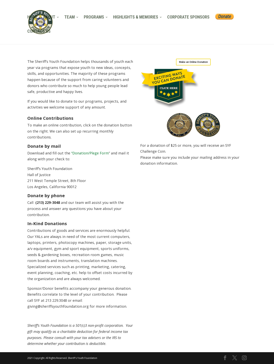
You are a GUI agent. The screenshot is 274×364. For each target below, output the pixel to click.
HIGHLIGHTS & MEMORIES (135, 18)
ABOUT (49, 18)
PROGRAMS (94, 18)
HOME (32, 18)
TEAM (69, 18)
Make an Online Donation (193, 61)
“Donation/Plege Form (90, 153)
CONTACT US (39, 32)
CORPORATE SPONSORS (188, 18)
